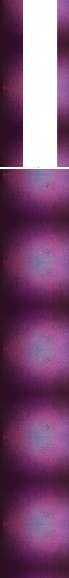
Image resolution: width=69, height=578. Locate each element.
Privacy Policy (41, 168)
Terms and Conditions (30, 168)
